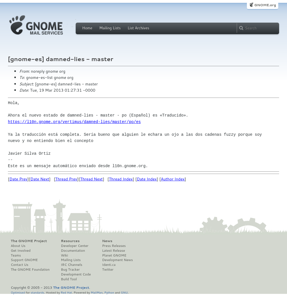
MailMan (97, 292)
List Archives (138, 28)
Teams (16, 255)
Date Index (147, 179)
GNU (124, 292)
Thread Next (91, 179)
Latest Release (113, 250)
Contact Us (19, 264)
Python (109, 292)
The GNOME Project (29, 241)
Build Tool (69, 279)
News (107, 241)
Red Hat (66, 292)
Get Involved (21, 250)
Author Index (172, 179)
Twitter (107, 269)
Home (87, 28)
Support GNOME (24, 260)
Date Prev (18, 179)
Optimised (18, 292)
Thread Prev (66, 179)
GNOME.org (265, 5)
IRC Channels (71, 264)
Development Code (76, 274)
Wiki (64, 255)
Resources (70, 241)
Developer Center (74, 246)
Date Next (39, 179)
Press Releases (113, 246)
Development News (117, 260)
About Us (18, 246)
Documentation (73, 250)
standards (37, 292)
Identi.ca (109, 264)
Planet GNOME (114, 255)
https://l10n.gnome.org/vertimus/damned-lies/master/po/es (74, 121)
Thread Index (121, 179)
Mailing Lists (110, 28)
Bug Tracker (70, 269)
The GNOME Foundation (30, 269)
